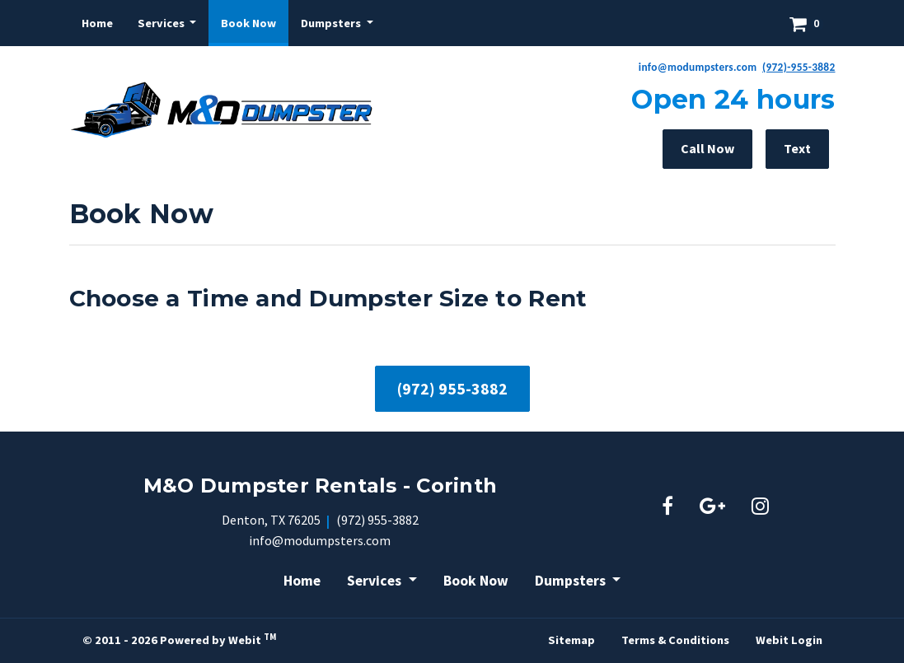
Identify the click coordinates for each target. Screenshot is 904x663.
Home (97, 23)
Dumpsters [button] (332, 23)
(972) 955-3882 (452, 388)
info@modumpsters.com (320, 540)
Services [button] (162, 23)
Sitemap (571, 640)
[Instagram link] (760, 507)
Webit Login (789, 640)
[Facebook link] (667, 507)
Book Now (254, 18)
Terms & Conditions (675, 640)
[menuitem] (97, 23)
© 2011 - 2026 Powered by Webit (179, 639)
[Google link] (712, 507)
